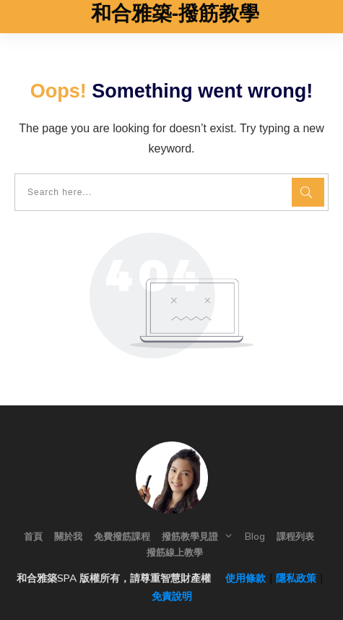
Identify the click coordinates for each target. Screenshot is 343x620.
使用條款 (240, 578)
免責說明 (172, 596)
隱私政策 (296, 578)
